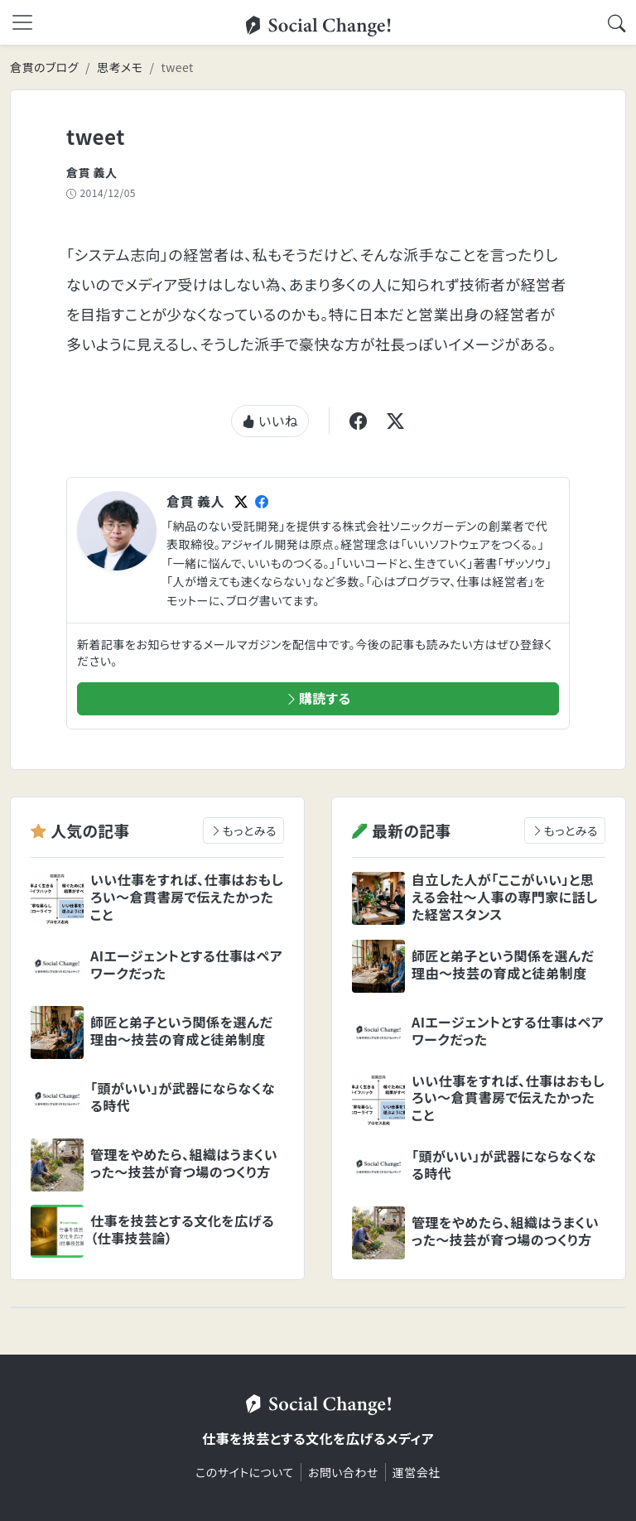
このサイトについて (244, 1472)
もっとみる (243, 830)
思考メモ (119, 67)
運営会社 (417, 1472)
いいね (270, 421)
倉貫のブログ (44, 67)
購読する (318, 698)
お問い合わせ (343, 1472)
